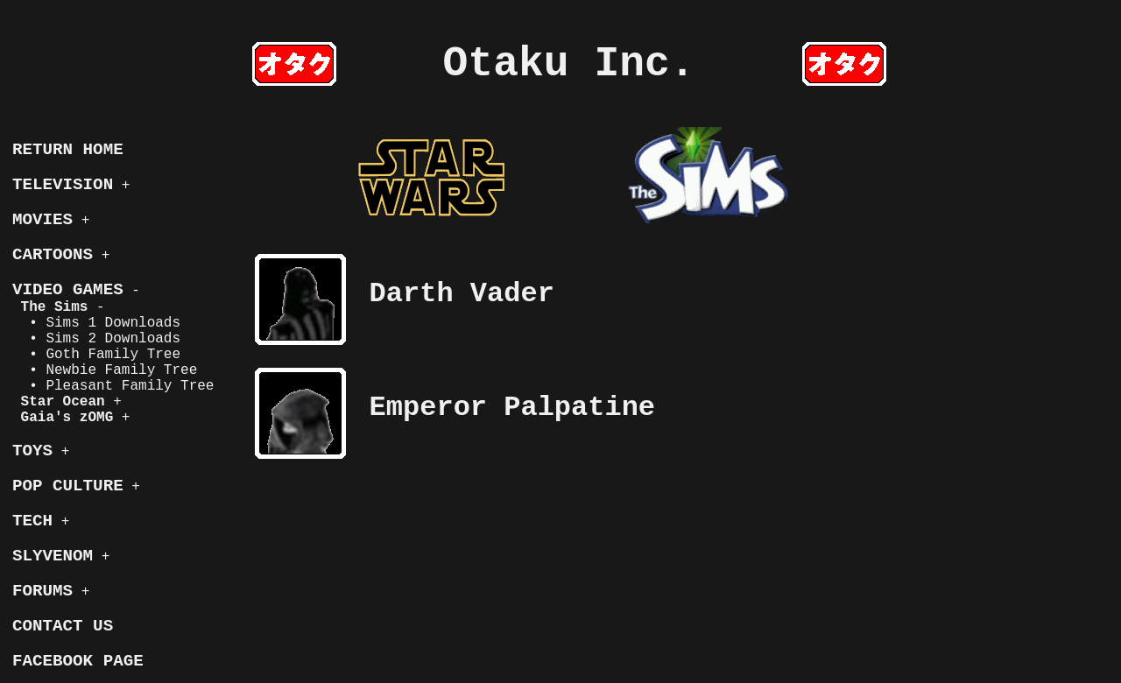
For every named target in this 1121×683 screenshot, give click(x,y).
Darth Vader (462, 294)
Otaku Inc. (569, 64)
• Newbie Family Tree (104, 370)
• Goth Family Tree (96, 355)
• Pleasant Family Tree (113, 386)
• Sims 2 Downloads (96, 339)
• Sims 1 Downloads (96, 323)
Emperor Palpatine (512, 407)
